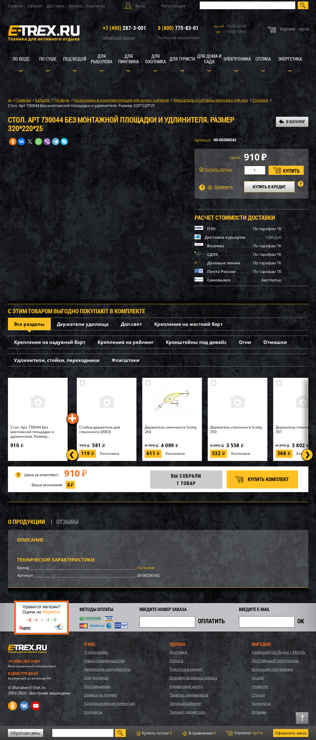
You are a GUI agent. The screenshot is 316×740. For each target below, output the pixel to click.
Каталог (35, 6)
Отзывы (259, 712)
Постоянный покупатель (275, 660)
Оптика (263, 59)
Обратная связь (25, 733)
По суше (47, 59)
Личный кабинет (185, 703)
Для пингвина (128, 58)
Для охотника (155, 58)
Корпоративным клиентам (109, 703)
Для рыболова (101, 58)
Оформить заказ (291, 733)
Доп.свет (131, 324)
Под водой (74, 59)
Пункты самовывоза (188, 695)
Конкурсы (261, 703)
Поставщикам (97, 686)
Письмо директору (187, 712)
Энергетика (290, 59)
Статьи (258, 695)
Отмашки (275, 342)
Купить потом (215, 169)
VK (24, 705)
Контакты (96, 6)
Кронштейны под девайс (196, 342)
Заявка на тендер (100, 695)
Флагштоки (125, 360)
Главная (15, 6)
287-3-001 (124, 27)
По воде (21, 59)
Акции (258, 677)
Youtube (35, 705)
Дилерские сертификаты (107, 669)
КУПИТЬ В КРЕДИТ (269, 187)
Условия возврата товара (193, 677)
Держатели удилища (83, 324)
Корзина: (244, 733)
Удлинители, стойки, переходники (56, 360)
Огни (245, 342)
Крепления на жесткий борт (188, 324)
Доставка (55, 6)
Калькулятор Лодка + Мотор (279, 652)
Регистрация (173, 6)
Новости (260, 686)
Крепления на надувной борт (49, 342)
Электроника (237, 59)
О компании (96, 652)
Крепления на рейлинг (126, 342)
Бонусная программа (272, 669)
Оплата (75, 6)
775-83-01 (178, 27)
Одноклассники (12, 705)
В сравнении (199, 733)
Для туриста (182, 59)
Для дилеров (96, 677)
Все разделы (29, 324)
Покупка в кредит (186, 669)
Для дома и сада (209, 58)
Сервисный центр (186, 686)
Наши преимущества (104, 660)
